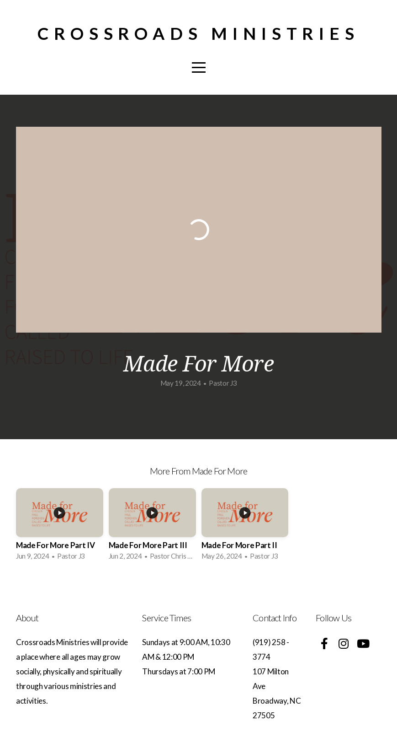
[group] (59, 527)
